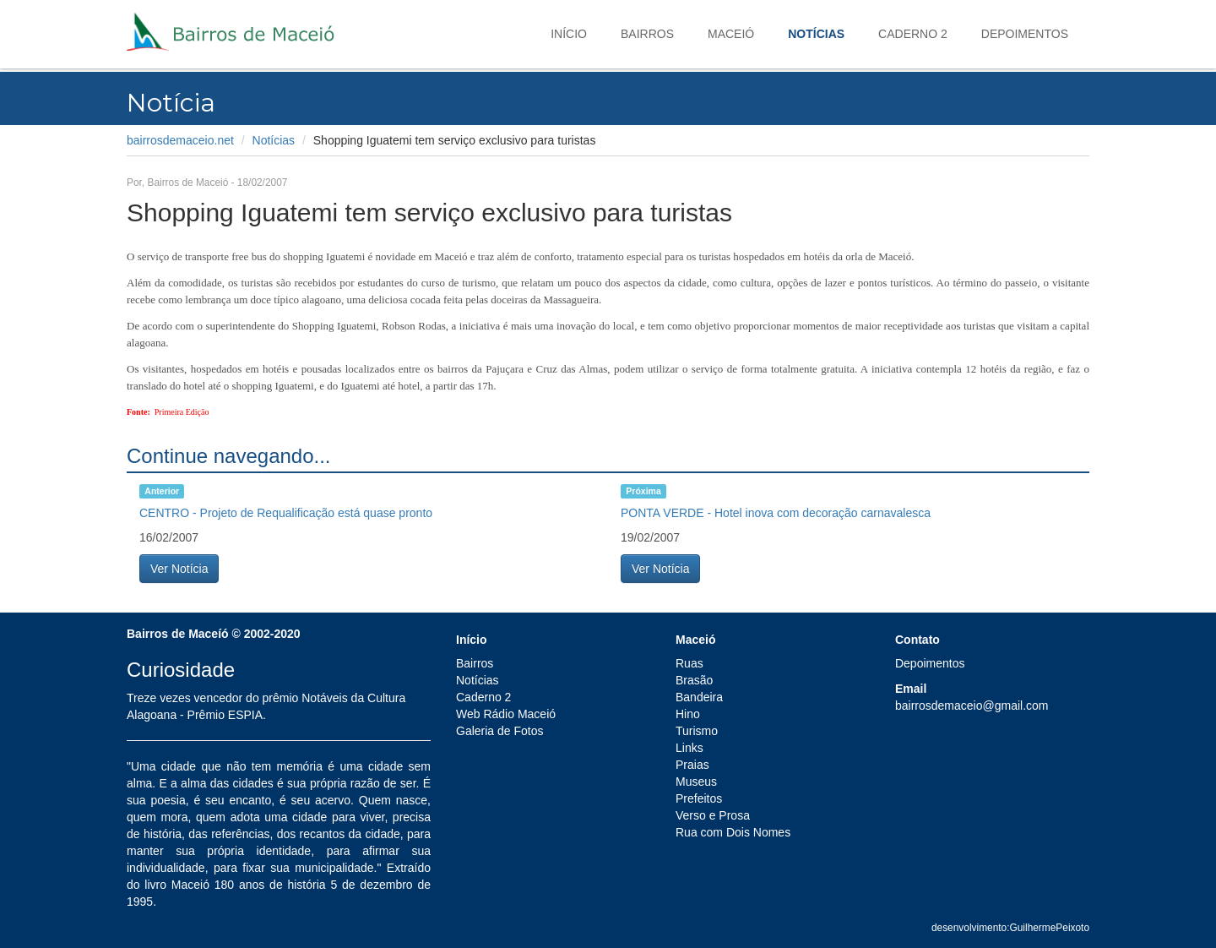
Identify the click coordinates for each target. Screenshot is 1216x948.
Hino (688, 714)
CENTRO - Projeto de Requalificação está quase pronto (285, 513)
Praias (692, 764)
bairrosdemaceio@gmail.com (972, 705)
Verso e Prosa (713, 815)
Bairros (647, 34)
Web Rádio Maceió (506, 714)
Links (689, 748)
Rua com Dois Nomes (733, 832)
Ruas (689, 663)
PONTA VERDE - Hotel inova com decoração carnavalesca (776, 513)
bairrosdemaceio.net (180, 140)
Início (569, 34)
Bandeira (699, 697)
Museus (696, 781)
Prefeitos (699, 798)
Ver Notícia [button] (179, 568)
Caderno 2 (912, 34)
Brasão (694, 680)
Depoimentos (1024, 34)
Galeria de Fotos (500, 731)
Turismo (697, 731)
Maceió (731, 34)
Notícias (816, 34)
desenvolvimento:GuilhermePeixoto (1010, 928)
